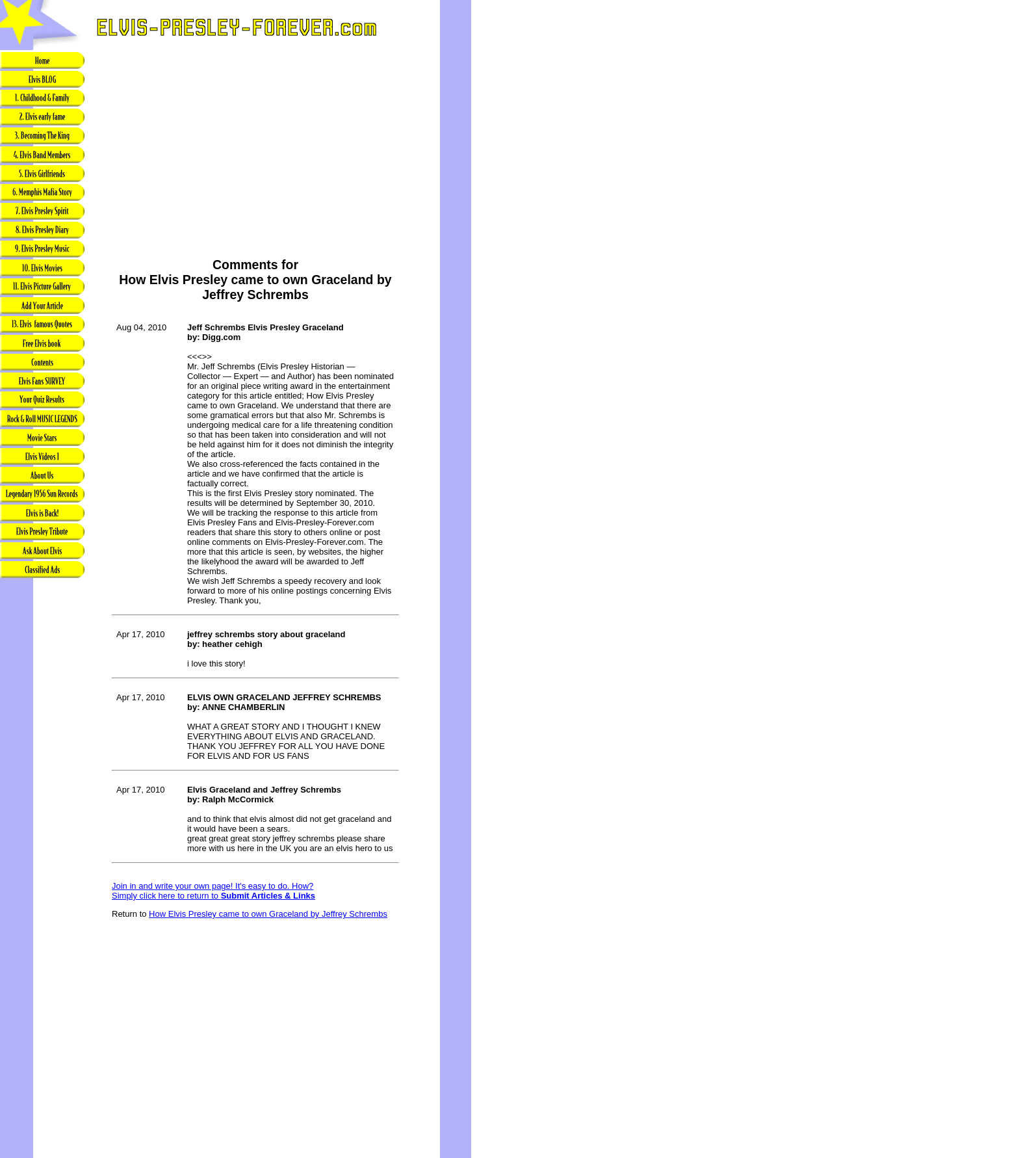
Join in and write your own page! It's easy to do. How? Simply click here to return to (213, 891)
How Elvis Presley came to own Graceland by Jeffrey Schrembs (268, 914)
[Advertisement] (42, 785)
